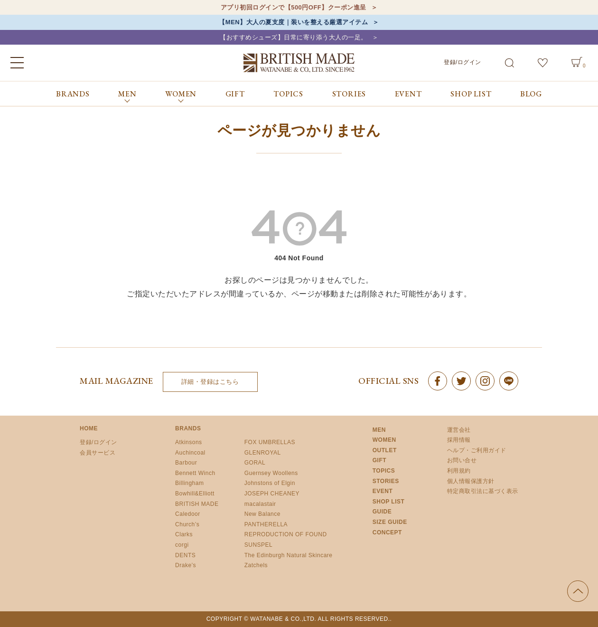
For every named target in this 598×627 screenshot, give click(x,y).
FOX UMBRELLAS (269, 442)
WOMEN (384, 440)
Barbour (186, 462)
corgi (182, 545)
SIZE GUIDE (390, 522)
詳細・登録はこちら (210, 382)
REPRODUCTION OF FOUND (285, 534)
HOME (89, 428)
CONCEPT (387, 532)
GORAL (255, 462)
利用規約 (459, 470)
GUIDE (382, 511)
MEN (379, 430)
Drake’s (185, 565)
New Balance (262, 514)
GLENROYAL (262, 452)
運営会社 (459, 430)
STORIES (349, 94)
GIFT (235, 94)
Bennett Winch (195, 473)
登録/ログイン (462, 62)
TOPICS (288, 94)
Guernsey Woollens (271, 473)
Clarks (184, 534)
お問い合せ (462, 460)
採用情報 (459, 440)
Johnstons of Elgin (269, 483)
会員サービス (97, 452)
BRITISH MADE (196, 504)
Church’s (187, 524)
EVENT (408, 94)
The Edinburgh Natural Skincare (288, 555)
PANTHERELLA (266, 524)
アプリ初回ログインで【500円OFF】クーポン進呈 (293, 7)
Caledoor (187, 514)
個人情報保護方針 (471, 481)
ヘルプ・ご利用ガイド (476, 450)
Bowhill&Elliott (195, 493)
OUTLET (385, 450)
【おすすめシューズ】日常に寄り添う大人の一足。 (293, 37)
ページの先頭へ (578, 591)
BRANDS (73, 94)
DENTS (185, 555)
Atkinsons (188, 442)
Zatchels (256, 565)
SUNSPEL (258, 545)
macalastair (260, 504)
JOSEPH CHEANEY (271, 493)
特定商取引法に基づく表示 (482, 491)
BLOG (531, 94)
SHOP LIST (470, 94)
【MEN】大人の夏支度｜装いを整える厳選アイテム (293, 22)
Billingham (189, 483)
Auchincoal (190, 452)
